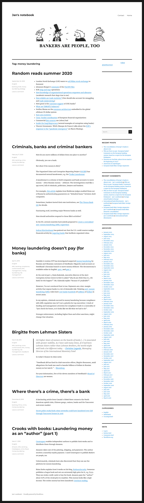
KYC (23, 268)
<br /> (117, 110)
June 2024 (107, 238)
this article (51, 191)
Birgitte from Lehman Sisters (42, 332)
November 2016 (109, 381)
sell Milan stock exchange (78, 81)
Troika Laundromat (77, 174)
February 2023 (108, 243)
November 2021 (109, 266)
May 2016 (107, 394)
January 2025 (108, 232)
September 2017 (109, 360)
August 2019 (108, 314)
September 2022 (109, 251)
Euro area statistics (43, 115)
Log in (106, 431)
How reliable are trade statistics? (49, 98)
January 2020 (108, 303)
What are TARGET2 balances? (47, 106)
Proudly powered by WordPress (33, 494)
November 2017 (109, 356)
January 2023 (108, 245)
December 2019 (109, 306)
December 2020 (109, 283)
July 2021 (106, 272)
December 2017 (108, 354)
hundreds (72, 292)
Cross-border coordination (46, 118)
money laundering (18, 162)
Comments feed (109, 435)
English (14, 84)
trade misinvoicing (46, 101)
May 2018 (107, 343)
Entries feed (107, 433)
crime (24, 160)
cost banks (63, 292)
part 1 (60, 269)
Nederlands (107, 414)
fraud (26, 449)
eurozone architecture (62, 109)
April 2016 (107, 396)
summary (55, 87)
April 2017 (107, 371)
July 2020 (107, 291)
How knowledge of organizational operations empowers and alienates (63, 93)
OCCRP (83, 172)
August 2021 (107, 270)
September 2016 (109, 385)
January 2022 (108, 262)
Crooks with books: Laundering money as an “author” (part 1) (52, 431)
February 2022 (108, 259)
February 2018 (108, 350)
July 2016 (106, 390)
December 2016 (109, 379)
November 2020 (109, 285)
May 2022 (107, 257)
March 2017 (107, 373)
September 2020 (109, 289)
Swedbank (25, 352)
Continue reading (81, 481)
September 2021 (109, 268)
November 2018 (109, 331)
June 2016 (107, 392)
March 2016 (107, 398)
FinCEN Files (69, 87)
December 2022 (109, 247)
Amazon (15, 447)
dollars (89, 292)
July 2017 (106, 364)
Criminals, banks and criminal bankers (52, 146)
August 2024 (108, 236)
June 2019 (107, 316)
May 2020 (107, 295)
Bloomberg (60, 368)
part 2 (68, 269)
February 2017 (108, 375)
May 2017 (107, 369)
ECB (19, 87)
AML (13, 160)
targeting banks (58, 233)
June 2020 (107, 293)
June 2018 (107, 341)
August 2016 (108, 387)
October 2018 (108, 333)
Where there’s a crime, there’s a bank (51, 391)
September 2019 (109, 312)
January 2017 (108, 377)
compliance (26, 266)
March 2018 (107, 348)
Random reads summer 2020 (42, 73)
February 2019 (108, 324)
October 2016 (108, 383)
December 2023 (109, 241)
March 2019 (107, 322)
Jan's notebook (23, 15)
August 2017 (107, 362)
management (16, 270)
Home (129, 15)
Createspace (41, 441)
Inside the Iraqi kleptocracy (47, 123)
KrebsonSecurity (79, 469)
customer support (56, 104)
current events (16, 268)
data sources (51, 120)
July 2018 (106, 339)
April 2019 (107, 320)
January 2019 (108, 327)
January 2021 (108, 280)
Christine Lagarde (73, 348)
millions (81, 292)
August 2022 (108, 253)
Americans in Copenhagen (112, 164)
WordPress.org (108, 437)
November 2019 (109, 308)
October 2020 (108, 287)
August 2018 (107, 337)
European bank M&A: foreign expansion (116, 166)
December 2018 (108, 329)
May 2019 (107, 318)
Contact (121, 15)
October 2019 (108, 310)
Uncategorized (108, 416)
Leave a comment (18, 91)
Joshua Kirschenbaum (44, 230)
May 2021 (107, 276)
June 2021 (107, 274)
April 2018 (107, 345)
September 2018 (109, 335)
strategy (22, 89)
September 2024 (109, 234)
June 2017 (107, 366)
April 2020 (107, 297)
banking (15, 87)
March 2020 (107, 299)
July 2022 (107, 255)
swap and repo (45, 90)
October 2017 (108, 358)
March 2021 (107, 278)
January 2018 (108, 352)
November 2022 (109, 249)
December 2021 (108, 264)
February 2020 (108, 301)
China (20, 405)
